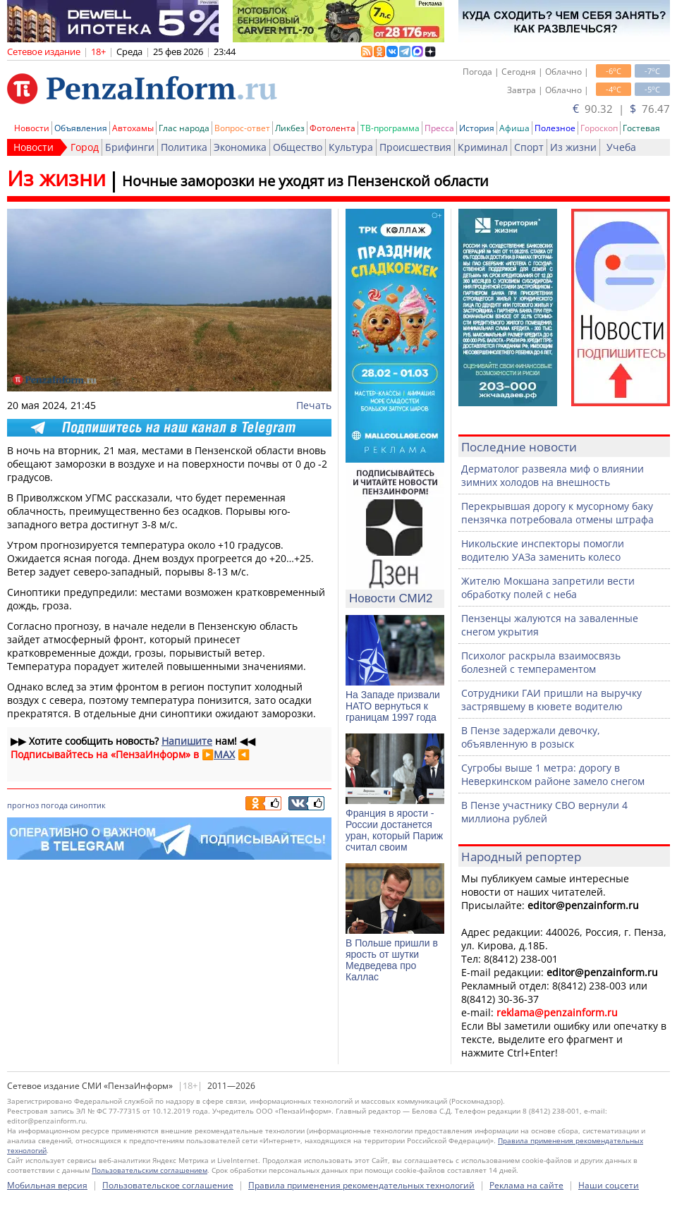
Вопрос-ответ (242, 128)
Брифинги (129, 147)
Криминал (483, 147)
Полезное (555, 128)
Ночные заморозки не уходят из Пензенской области (305, 180)
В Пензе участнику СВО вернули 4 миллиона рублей (544, 811)
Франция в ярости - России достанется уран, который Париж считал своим (394, 830)
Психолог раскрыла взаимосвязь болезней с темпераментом (541, 662)
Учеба (621, 147)
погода (54, 805)
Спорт (529, 147)
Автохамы (133, 128)
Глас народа (184, 128)
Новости (31, 128)
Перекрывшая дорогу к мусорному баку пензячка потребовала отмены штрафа (557, 512)
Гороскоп (599, 128)
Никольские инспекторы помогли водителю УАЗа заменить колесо (542, 550)
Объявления (80, 128)
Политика (184, 147)
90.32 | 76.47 (621, 109)
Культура (351, 147)
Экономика (240, 147)
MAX (224, 754)
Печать (313, 405)
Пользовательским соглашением (149, 1170)
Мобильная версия (47, 1185)
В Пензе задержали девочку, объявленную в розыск (530, 737)
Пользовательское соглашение (167, 1185)
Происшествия (415, 147)
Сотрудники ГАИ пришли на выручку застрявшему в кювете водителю (551, 699)
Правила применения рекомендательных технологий (361, 1185)
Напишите (186, 741)
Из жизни (573, 147)
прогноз (23, 805)
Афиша (514, 128)
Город (85, 147)
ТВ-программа (390, 128)
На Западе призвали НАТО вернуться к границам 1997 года (393, 706)
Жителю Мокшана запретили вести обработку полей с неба (548, 587)
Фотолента (332, 128)
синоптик (88, 805)
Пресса (439, 128)
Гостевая (641, 128)
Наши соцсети (608, 1185)
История (476, 128)
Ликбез (290, 128)
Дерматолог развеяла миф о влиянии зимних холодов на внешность (552, 475)
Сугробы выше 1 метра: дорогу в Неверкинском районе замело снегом (553, 774)
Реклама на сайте (526, 1185)
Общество (297, 147)
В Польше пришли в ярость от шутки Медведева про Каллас (392, 959)
